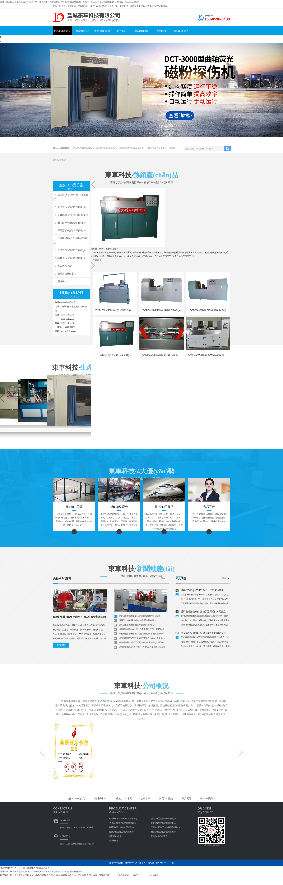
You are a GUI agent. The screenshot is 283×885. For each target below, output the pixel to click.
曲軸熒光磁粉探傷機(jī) (156, 151)
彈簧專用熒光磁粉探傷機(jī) (131, 151)
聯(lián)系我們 (181, 31)
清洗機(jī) (62, 281)
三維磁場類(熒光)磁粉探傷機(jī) (70, 240)
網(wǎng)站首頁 (62, 31)
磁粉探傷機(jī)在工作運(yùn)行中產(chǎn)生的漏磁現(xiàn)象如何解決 (143, 642)
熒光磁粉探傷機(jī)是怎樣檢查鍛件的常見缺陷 (140, 616)
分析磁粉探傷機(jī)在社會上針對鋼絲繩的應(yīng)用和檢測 (143, 634)
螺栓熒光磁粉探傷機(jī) (106, 151)
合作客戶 (121, 31)
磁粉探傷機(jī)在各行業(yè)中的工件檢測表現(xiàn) (142, 647)
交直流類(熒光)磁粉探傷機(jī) (72, 215)
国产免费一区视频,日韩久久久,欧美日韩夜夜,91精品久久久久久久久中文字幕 (123, 875)
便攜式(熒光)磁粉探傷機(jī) (71, 250)
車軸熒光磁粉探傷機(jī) (83, 151)
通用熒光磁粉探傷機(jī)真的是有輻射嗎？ (137, 620)
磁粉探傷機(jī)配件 (67, 273)
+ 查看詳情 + (61, 645)
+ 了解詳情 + (97, 260)
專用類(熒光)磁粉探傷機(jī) (71, 230)
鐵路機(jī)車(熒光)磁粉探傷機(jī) (123, 818)
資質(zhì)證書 (141, 31)
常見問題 (161, 31)
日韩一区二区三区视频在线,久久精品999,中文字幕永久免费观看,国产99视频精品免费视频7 (41, 871)
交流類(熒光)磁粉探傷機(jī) (71, 207)
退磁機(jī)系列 (64, 266)
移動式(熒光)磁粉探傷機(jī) (71, 258)
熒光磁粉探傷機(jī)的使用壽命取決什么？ (137, 625)
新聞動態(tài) (82, 31)
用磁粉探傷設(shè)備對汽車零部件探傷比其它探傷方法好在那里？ (143, 629)
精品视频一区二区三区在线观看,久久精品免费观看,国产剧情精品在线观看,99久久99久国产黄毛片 (44, 875)
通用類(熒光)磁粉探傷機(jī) (71, 222)
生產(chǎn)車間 (102, 31)
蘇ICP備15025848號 (165, 863)
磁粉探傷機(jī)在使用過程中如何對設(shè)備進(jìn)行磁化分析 (143, 638)
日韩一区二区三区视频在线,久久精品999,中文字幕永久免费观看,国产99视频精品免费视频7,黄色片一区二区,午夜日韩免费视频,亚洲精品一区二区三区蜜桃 (69, 2)
